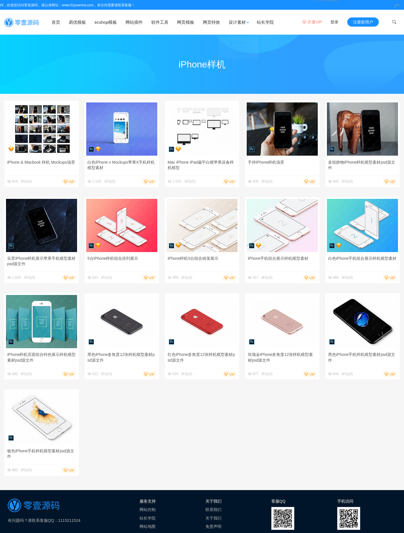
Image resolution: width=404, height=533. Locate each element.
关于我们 (213, 519)
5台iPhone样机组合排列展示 (112, 259)
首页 (56, 22)
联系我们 (213, 510)
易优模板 (77, 22)
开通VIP (312, 22)
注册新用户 (363, 22)
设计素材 (237, 22)
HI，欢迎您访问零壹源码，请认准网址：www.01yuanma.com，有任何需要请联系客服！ (67, 5)
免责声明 (213, 527)
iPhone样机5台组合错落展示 (193, 259)
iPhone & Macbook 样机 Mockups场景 (41, 163)
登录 (334, 22)
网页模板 (185, 22)
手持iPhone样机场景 (266, 163)
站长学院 (265, 22)
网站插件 (134, 22)
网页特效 (211, 22)
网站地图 (148, 527)
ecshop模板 (106, 22)
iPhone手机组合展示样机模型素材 (278, 259)
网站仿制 (148, 510)
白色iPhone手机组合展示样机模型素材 (362, 259)
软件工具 (159, 22)
